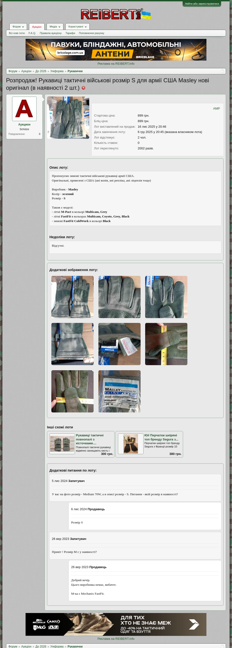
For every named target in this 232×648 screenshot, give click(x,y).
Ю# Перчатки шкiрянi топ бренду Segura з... (161, 437)
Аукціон (36, 26)
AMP (216, 108)
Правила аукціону (50, 33)
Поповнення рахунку (91, 33)
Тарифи (70, 33)
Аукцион (24, 124)
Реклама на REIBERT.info (115, 63)
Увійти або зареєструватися (202, 3)
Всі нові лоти (17, 33)
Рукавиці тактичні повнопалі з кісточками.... (89, 439)
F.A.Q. (32, 33)
